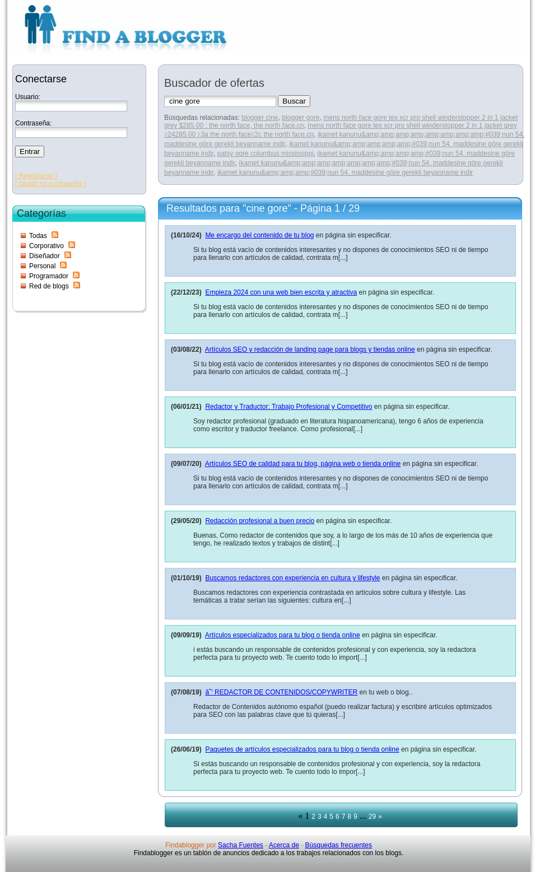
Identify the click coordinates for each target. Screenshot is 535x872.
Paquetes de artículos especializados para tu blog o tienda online (302, 749)
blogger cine (259, 118)
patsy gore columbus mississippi (265, 153)
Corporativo (46, 246)
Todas (38, 236)
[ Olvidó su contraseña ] (50, 184)
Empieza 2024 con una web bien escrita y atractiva (281, 292)
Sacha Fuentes (240, 845)
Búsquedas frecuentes (338, 845)
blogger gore (300, 118)
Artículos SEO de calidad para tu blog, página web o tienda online (303, 464)
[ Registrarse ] (36, 176)
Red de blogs (49, 286)
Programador (48, 276)
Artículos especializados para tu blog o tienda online (282, 635)
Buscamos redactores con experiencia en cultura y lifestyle (292, 578)
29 (372, 816)
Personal (42, 266)
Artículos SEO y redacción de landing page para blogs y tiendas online (310, 349)
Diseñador (44, 256)
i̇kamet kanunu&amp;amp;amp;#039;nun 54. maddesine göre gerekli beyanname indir (345, 172)
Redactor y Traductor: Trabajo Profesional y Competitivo (288, 407)
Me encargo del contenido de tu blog (259, 235)
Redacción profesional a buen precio (259, 521)
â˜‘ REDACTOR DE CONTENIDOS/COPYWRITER (281, 692)
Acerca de (284, 845)
